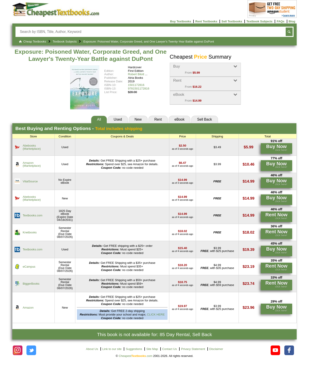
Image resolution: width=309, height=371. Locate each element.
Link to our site (112, 349)
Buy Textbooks (180, 21)
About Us (92, 349)
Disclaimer (216, 349)
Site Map (152, 349)
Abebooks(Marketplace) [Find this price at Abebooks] (32, 147)
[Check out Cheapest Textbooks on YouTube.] (275, 350)
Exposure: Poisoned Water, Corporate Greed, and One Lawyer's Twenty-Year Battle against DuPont (91, 55)
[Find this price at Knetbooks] (182, 231)
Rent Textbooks (206, 21)
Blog (292, 21)
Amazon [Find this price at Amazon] (28, 307)
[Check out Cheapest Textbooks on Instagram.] (17, 350)
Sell (204, 119)
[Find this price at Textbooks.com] (182, 213)
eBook (179, 119)
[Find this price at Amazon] (182, 162)
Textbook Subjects (259, 21)
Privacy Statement (193, 349)
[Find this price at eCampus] (182, 265)
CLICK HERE (156, 314)
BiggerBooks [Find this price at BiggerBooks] (31, 283)
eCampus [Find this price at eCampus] (29, 266)
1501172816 (136, 85)
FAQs (280, 21)
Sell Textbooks (232, 21)
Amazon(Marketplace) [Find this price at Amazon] (32, 164)
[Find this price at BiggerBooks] (182, 282)
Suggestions (134, 349)
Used (118, 119)
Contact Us (169, 349)
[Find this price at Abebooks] (182, 145)
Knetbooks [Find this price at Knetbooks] (30, 232)
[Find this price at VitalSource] (182, 179)
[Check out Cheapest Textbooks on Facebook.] (289, 350)
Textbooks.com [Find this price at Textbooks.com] (32, 215)
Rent (158, 119)
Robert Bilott (136, 74)
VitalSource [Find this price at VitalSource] (30, 181)
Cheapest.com (135, 356)
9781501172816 (138, 88)
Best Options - (78, 128)
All (99, 119)
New (138, 119)
